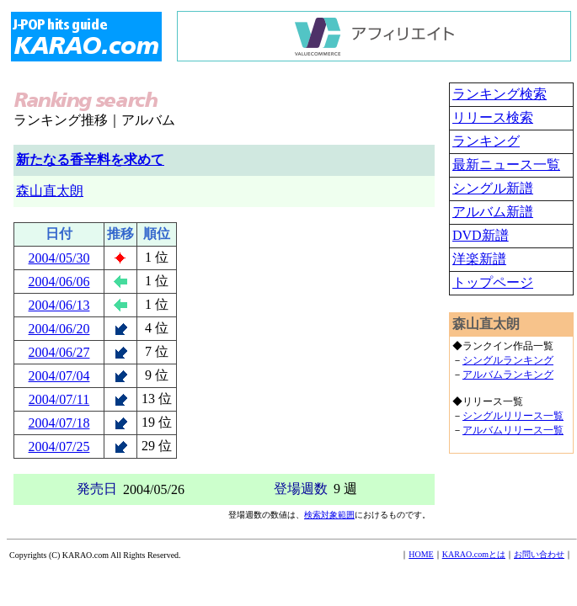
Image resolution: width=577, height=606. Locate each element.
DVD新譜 (480, 235)
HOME (421, 554)
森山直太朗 (49, 190)
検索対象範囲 (329, 514)
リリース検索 (492, 117)
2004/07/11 (59, 399)
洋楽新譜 (479, 259)
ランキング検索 (499, 94)
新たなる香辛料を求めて (90, 159)
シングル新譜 (492, 188)
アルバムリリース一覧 (513, 430)
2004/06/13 (59, 305)
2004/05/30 (59, 258)
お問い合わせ (539, 554)
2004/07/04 (59, 376)
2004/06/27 (59, 352)
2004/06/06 (59, 281)
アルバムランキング (507, 374)
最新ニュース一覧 (506, 164)
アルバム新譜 (492, 212)
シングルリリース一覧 (513, 416)
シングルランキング (507, 360)
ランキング (486, 141)
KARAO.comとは (473, 554)
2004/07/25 (59, 446)
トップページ (492, 282)
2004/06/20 (59, 329)
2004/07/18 (59, 423)
